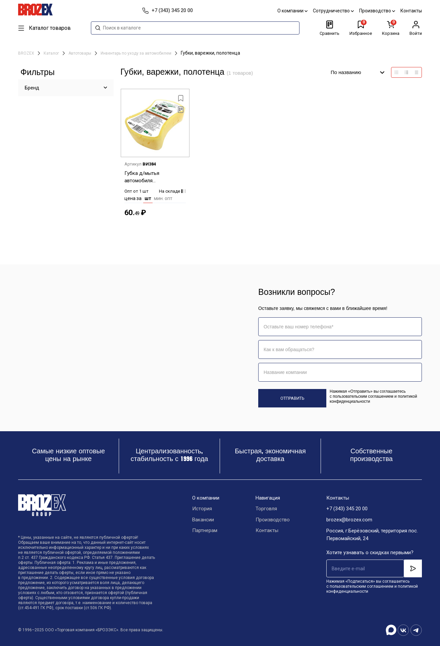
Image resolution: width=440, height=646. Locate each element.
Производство (377, 10)
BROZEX (26, 53)
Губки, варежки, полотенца (210, 53)
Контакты (411, 10)
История (202, 509)
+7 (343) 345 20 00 (347, 509)
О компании (292, 10)
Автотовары (80, 53)
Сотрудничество (333, 10)
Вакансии (203, 520)
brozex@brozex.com (349, 520)
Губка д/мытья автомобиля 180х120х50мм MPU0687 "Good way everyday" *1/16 (154, 177)
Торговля (266, 509)
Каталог (52, 53)
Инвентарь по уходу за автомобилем (136, 53)
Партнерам (204, 531)
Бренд (32, 88)
